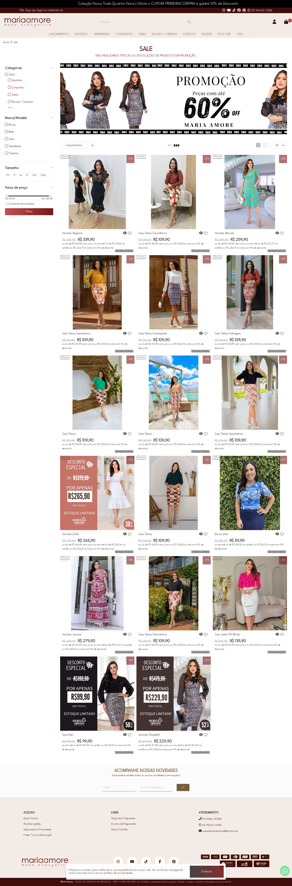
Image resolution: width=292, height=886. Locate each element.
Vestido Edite (70, 534)
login (40, 10)
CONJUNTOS (124, 34)
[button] (281, 95)
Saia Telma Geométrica (152, 233)
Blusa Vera (221, 534)
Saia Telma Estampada (152, 333)
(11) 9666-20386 (210, 819)
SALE (240, 34)
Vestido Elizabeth (149, 735)
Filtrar (29, 211)
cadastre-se (55, 10)
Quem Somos (31, 818)
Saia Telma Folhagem (228, 333)
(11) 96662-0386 (260, 10)
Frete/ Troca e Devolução (38, 835)
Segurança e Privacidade (37, 829)
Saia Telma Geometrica (76, 333)
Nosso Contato (119, 829)
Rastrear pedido (32, 824)
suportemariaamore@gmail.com (218, 831)
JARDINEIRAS (102, 34)
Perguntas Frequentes (123, 818)
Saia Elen (67, 735)
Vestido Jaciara (71, 634)
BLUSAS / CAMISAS (164, 34)
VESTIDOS (81, 34)
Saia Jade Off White (227, 634)
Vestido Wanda (224, 233)
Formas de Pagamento (123, 824)
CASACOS (189, 34)
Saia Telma (68, 434)
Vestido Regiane (72, 233)
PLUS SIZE (224, 34)
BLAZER (207, 34)
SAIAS (142, 34)
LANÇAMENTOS (59, 34)
